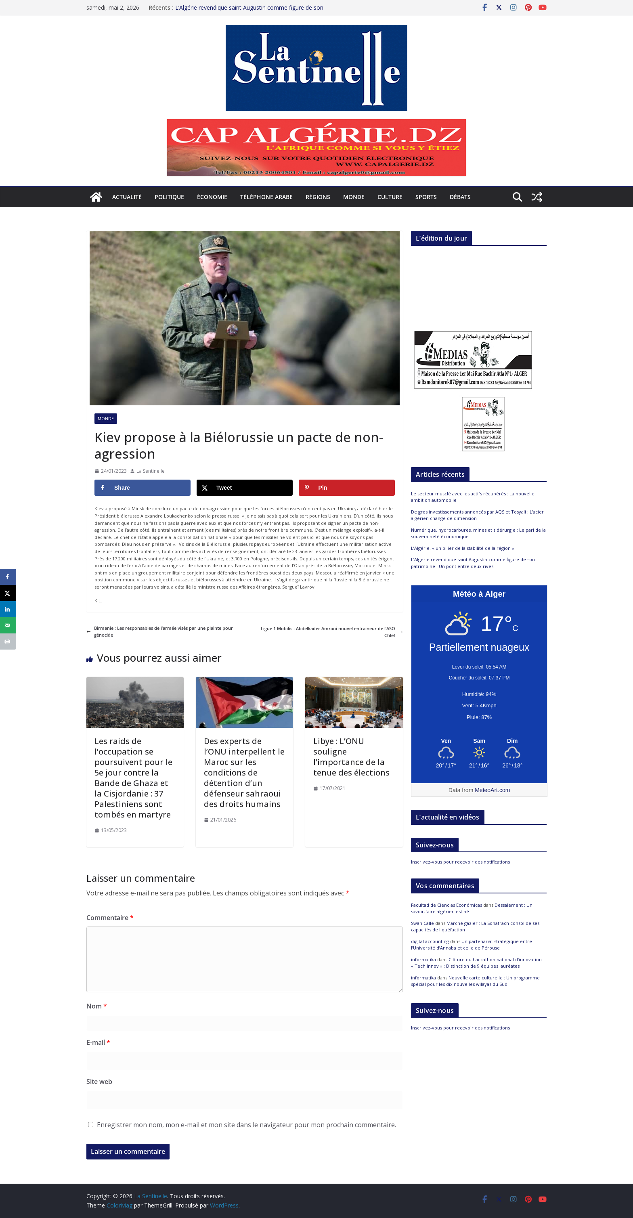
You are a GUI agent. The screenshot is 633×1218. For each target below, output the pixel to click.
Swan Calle (422, 923)
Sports (426, 197)
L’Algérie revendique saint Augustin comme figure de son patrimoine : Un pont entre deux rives (249, 9)
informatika (423, 959)
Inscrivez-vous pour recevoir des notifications (460, 862)
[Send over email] (8, 625)
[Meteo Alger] (479, 741)
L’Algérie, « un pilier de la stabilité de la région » (462, 548)
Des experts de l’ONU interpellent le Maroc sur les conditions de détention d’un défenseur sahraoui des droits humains (244, 772)
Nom (96, 1006)
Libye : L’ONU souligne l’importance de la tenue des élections (351, 757)
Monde (354, 197)
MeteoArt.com (492, 790)
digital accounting (430, 941)
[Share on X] (245, 488)
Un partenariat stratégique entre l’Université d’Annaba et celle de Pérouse (471, 944)
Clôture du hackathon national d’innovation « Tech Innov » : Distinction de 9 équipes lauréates (476, 962)
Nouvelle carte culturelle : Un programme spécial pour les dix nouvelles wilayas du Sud (475, 981)
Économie (212, 197)
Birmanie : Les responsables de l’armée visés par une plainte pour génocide (159, 631)
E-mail (98, 1042)
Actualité (127, 197)
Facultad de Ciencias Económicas (446, 905)
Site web (99, 1081)
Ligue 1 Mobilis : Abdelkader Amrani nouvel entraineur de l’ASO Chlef (332, 632)
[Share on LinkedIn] (8, 609)
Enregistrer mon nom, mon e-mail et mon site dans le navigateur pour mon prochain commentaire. (246, 1124)
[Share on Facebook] (142, 488)
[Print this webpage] (8, 641)
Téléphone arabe (266, 197)
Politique (169, 197)
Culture (389, 197)
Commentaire (110, 917)
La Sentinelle (150, 470)
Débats (460, 197)
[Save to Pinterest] (347, 488)
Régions (318, 197)
